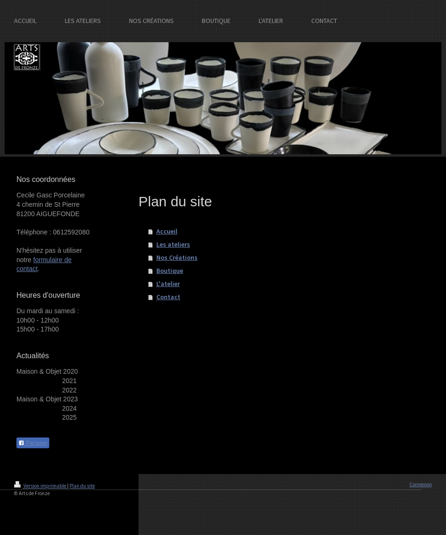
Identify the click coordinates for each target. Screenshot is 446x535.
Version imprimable (40, 485)
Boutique (169, 270)
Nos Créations (177, 257)
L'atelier (168, 283)
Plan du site (82, 485)
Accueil (166, 231)
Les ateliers (173, 244)
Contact (168, 297)
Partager (32, 443)
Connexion (420, 484)
